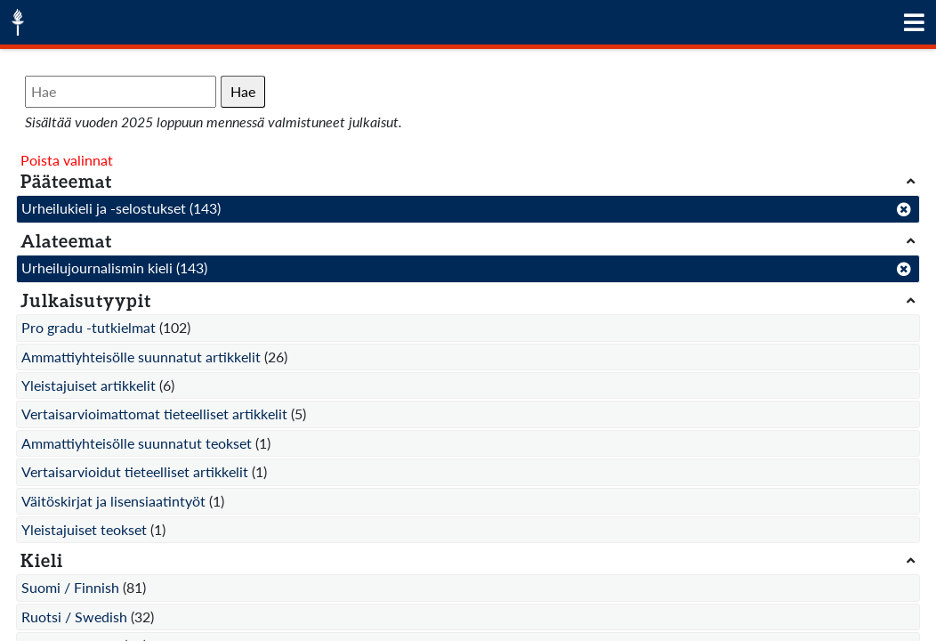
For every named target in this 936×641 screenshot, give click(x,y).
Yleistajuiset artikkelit (88, 385)
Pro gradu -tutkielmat (88, 327)
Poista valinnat (66, 159)
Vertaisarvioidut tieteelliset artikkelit (134, 471)
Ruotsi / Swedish (74, 616)
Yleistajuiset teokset (84, 529)
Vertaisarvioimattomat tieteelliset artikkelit (154, 413)
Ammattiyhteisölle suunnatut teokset (136, 442)
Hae (242, 91)
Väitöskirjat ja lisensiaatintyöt (113, 500)
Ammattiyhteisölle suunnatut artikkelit (141, 356)
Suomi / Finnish (70, 587)
